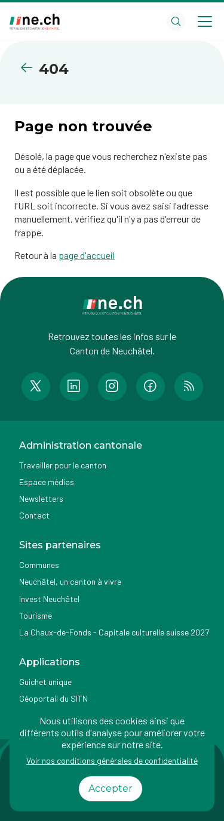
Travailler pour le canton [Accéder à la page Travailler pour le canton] (62, 465)
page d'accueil (87, 255)
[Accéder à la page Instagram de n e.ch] (112, 386)
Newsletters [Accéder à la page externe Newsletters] (41, 498)
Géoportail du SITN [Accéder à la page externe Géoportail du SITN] (53, 698)
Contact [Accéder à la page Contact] (34, 515)
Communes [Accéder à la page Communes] (39, 565)
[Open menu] (204, 21)
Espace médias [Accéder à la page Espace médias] (46, 482)
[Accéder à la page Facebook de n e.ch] (150, 386)
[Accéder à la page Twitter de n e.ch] (36, 386)
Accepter (110, 788)
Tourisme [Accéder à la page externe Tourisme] (35, 615)
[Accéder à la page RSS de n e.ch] (188, 386)
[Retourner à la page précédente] (29, 67)
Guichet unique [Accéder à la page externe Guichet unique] (45, 682)
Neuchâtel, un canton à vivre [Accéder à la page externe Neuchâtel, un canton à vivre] (70, 581)
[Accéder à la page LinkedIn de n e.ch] (74, 386)
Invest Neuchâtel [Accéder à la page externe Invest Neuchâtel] (49, 599)
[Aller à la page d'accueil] (35, 22)
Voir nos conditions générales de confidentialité (112, 760)
